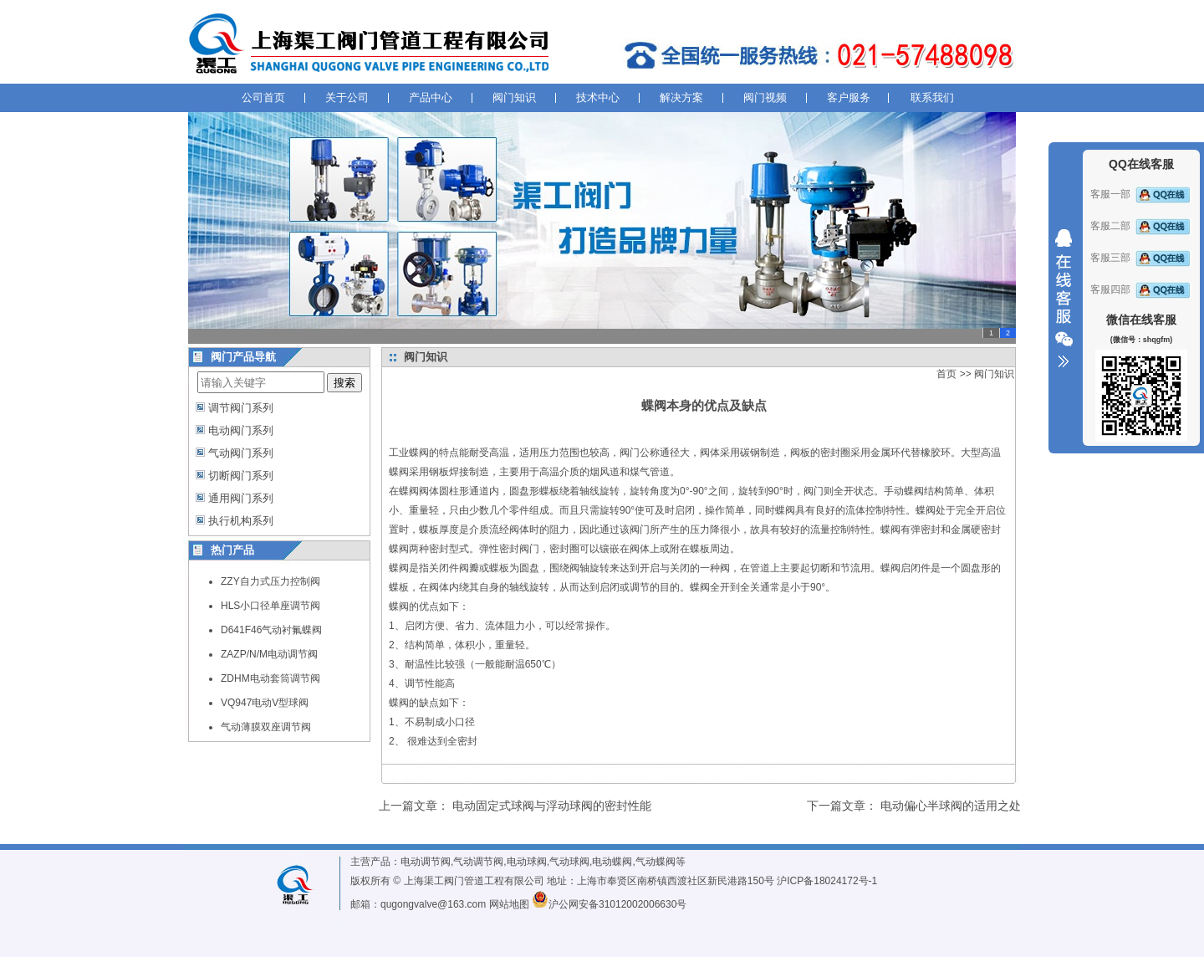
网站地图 (509, 904)
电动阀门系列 (240, 430)
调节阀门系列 (240, 408)
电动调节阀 (425, 861)
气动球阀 (569, 861)
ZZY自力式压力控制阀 (270, 581)
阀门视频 (765, 97)
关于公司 (347, 97)
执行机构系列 (240, 520)
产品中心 (430, 97)
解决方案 (681, 97)
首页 (946, 374)
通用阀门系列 (240, 498)
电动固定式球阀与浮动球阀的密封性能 (551, 805)
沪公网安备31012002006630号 (609, 904)
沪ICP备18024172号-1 (827, 881)
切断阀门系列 (240, 475)
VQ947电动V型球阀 (265, 703)
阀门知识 (514, 97)
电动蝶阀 (612, 861)
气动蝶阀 (655, 861)
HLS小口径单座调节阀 (270, 606)
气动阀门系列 (240, 453)
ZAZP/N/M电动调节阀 (269, 654)
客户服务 (848, 97)
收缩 (1063, 298)
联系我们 (932, 97)
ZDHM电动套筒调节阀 (270, 678)
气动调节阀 (478, 861)
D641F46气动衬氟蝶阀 (271, 630)
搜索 (344, 382)
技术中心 (598, 97)
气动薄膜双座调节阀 (266, 727)
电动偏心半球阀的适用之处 (950, 805)
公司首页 (263, 97)
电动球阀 (527, 861)
